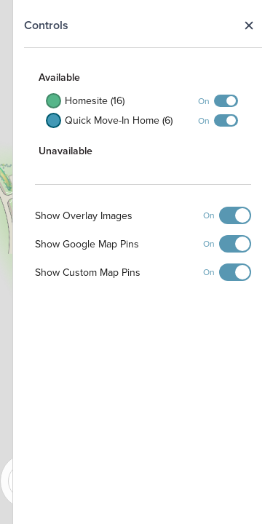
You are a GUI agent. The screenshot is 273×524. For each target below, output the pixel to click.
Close (248, 25)
